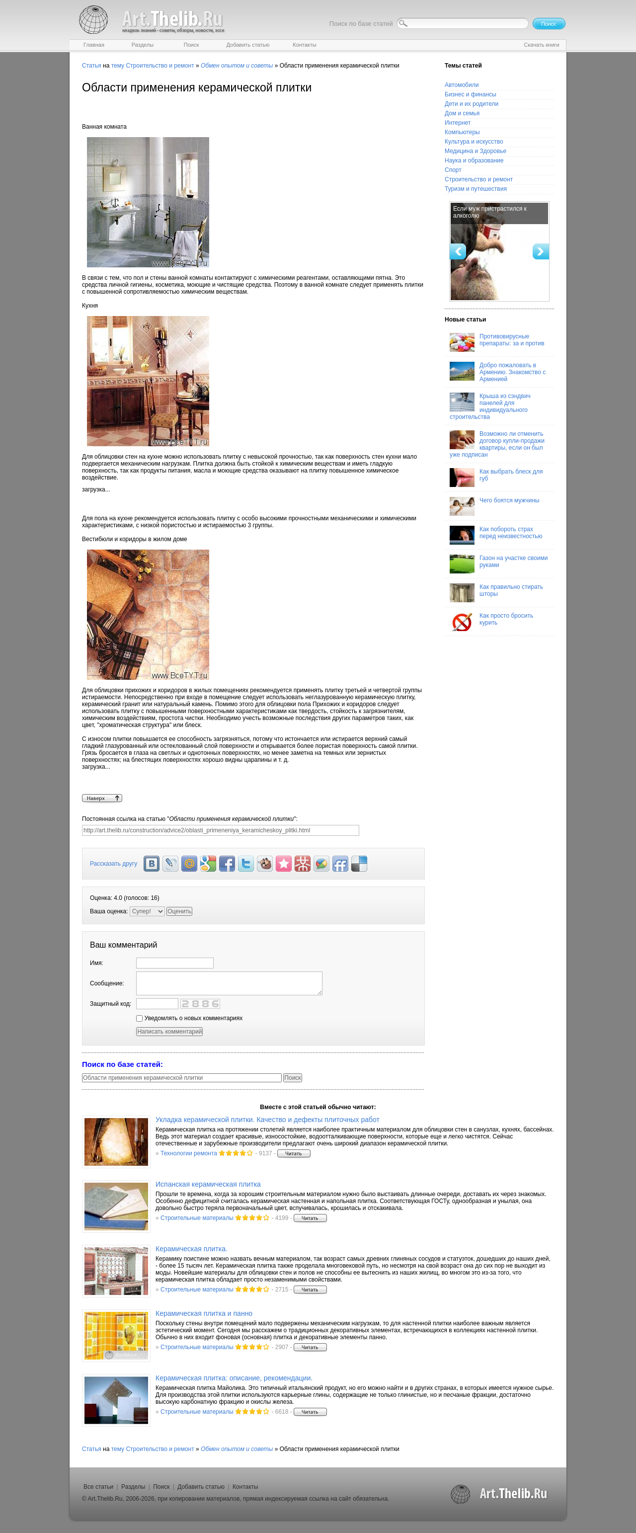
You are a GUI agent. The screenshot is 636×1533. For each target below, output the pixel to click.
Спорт (453, 169)
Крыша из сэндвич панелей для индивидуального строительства (490, 406)
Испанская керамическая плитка (208, 1184)
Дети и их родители (471, 103)
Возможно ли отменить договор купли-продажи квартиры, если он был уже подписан (497, 444)
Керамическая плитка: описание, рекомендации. (234, 1378)
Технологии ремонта (188, 1153)
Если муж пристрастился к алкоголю (490, 212)
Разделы (133, 1486)
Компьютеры (462, 132)
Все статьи (98, 1486)
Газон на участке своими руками (499, 564)
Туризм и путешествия (476, 188)
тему (117, 65)
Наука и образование (474, 160)
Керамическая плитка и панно (204, 1313)
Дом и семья (462, 113)
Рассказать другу (113, 863)
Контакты (245, 1486)
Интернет (458, 122)
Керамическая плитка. (192, 1249)
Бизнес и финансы (470, 94)
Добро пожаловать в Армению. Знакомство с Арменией (498, 372)
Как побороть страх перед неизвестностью (496, 535)
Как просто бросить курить (491, 621)
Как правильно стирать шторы (496, 592)
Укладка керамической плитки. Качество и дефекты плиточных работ (268, 1120)
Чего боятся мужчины (495, 506)
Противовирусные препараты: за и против (497, 342)
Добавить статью (201, 1486)
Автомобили (461, 84)
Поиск (161, 1486)
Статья (91, 65)
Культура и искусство (474, 141)
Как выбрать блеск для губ (496, 477)
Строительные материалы (197, 1217)
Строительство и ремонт (160, 65)
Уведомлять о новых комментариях (189, 1018)
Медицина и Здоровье (475, 151)
